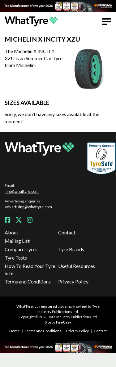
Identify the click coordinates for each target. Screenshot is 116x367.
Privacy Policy (73, 281)
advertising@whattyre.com (28, 206)
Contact (66, 232)
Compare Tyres (21, 249)
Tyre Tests (16, 258)
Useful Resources (76, 266)
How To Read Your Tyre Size (30, 269)
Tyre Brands (71, 249)
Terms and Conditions (28, 281)
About (11, 232)
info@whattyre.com (22, 191)
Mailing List (17, 241)
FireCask (63, 322)
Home (14, 330)
